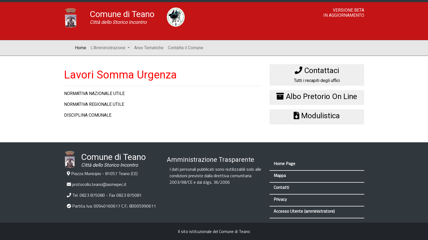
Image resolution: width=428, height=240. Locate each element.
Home (81, 47)
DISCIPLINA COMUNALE (87, 115)
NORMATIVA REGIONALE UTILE (94, 104)
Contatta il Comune (185, 47)
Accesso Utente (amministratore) (304, 211)
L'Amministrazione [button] (109, 47)
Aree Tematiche (149, 47)
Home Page (284, 163)
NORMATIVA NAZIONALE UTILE (94, 93)
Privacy (280, 199)
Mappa (280, 175)
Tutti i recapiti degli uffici (317, 74)
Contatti (281, 187)
